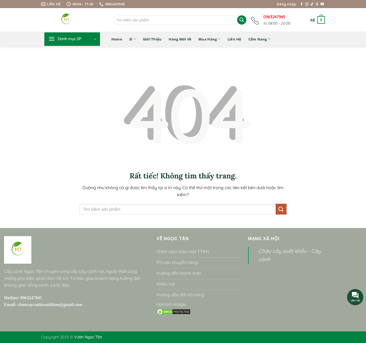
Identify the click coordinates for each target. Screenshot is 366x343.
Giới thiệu (152, 39)
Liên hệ (234, 39)
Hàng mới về (180, 39)
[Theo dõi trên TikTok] (312, 4)
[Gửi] (241, 20)
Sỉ (132, 39)
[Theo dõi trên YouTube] (322, 4)
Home (116, 39)
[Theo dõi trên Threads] (317, 4)
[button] (317, 20)
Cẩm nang (259, 39)
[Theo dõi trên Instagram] (306, 4)
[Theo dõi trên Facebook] (301, 4)
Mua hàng (209, 39)
